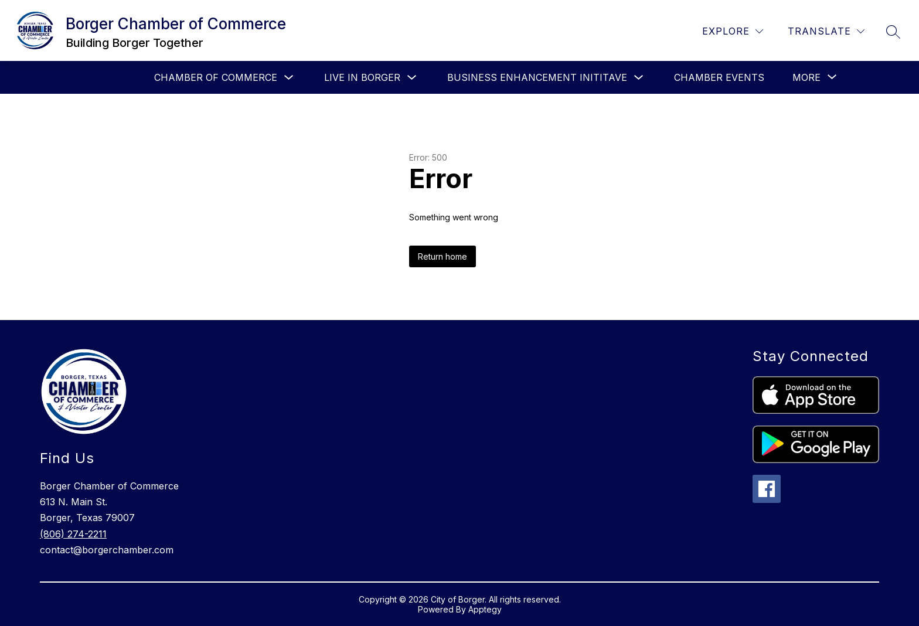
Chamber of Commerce (215, 77)
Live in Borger (362, 77)
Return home (442, 256)
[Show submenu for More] (806, 77)
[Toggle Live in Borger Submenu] (412, 78)
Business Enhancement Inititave (537, 77)
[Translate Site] (826, 31)
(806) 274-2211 (73, 534)
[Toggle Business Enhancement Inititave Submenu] (639, 78)
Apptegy (485, 609)
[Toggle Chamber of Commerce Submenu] (289, 78)
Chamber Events (719, 77)
